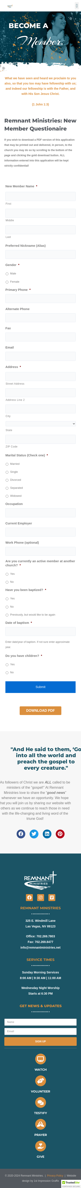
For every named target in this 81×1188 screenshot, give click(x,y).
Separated (16, 487)
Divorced (15, 479)
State (9, 430)
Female (14, 281)
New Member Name (21, 186)
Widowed (15, 495)
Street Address (15, 383)
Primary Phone (18, 289)
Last (8, 237)
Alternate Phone (17, 309)
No (12, 581)
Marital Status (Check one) (26, 455)
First (8, 203)
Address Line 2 (15, 399)
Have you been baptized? (25, 590)
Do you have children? (23, 656)
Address (13, 367)
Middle (10, 220)
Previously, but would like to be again (32, 614)
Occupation (14, 504)
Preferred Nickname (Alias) (25, 245)
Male (13, 273)
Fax (8, 328)
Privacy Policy (55, 1175)
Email (9, 347)
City (8, 416)
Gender (12, 265)
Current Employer (18, 523)
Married (14, 463)
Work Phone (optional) (22, 542)
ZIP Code (11, 446)
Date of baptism (18, 622)
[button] (77, 5)
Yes (12, 573)
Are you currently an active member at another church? (40, 563)
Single (14, 471)
